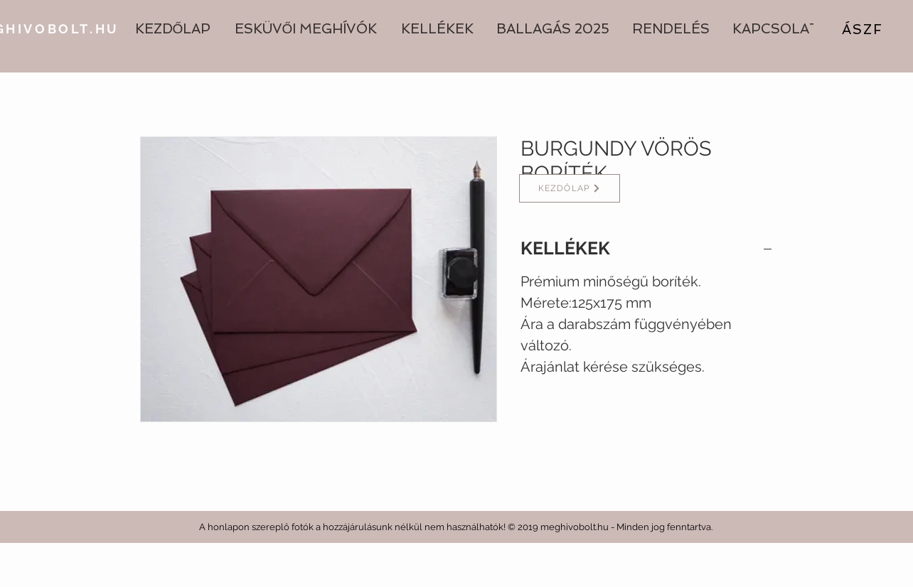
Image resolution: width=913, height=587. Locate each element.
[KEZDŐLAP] (569, 188)
